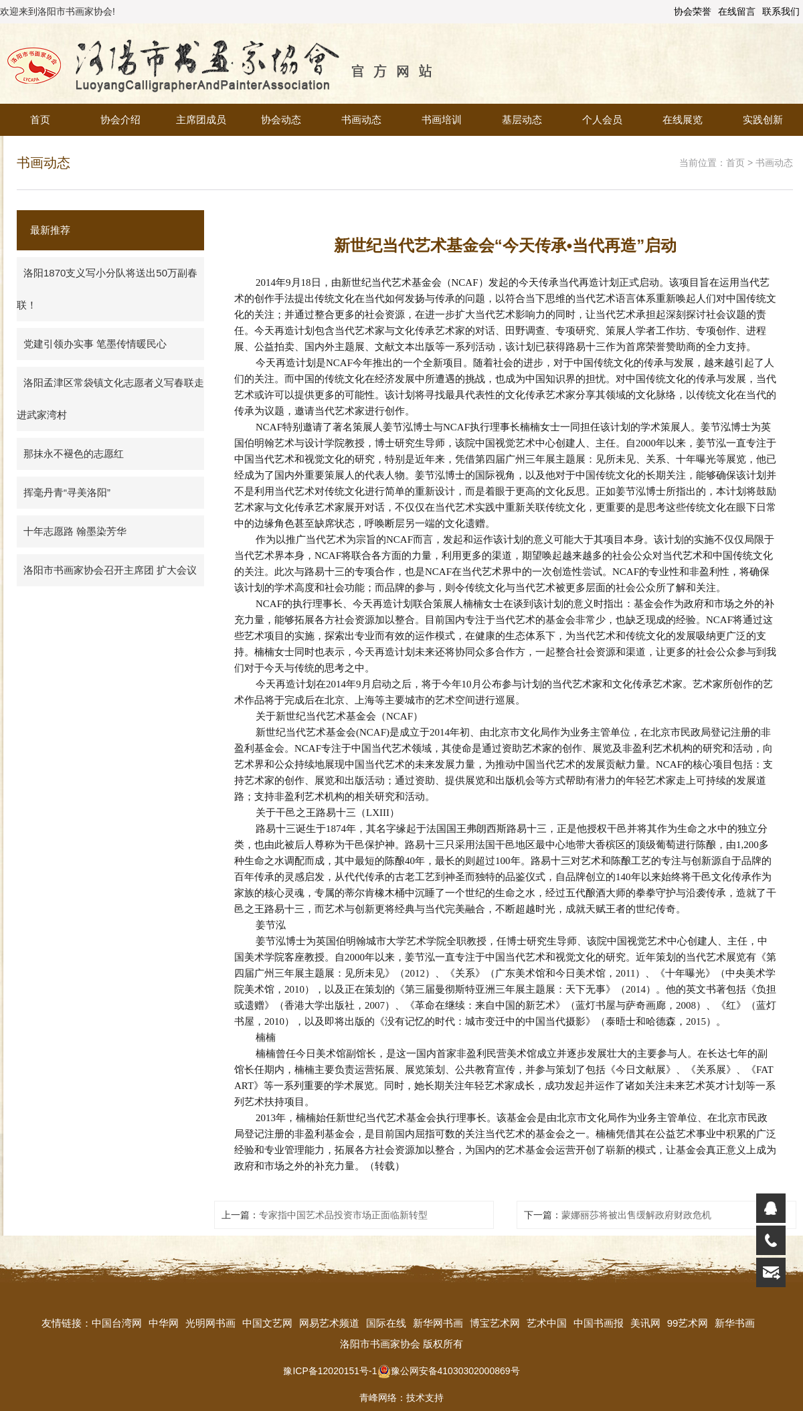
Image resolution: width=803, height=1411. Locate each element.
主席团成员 (201, 119)
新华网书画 (438, 1323)
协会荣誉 (692, 11)
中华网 (164, 1323)
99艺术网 (688, 1323)
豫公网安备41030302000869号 (448, 1370)
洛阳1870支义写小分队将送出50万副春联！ (107, 289)
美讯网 (645, 1323)
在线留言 (736, 11)
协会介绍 (120, 119)
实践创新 (763, 119)
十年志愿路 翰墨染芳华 (74, 531)
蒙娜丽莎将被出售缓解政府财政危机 (636, 1215)
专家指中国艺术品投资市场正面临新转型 (343, 1215)
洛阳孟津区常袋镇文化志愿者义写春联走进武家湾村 (110, 398)
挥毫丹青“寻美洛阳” (66, 492)
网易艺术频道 (329, 1323)
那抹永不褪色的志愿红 (73, 453)
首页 (40, 119)
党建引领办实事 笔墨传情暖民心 (95, 343)
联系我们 (781, 11)
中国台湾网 (117, 1323)
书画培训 (442, 119)
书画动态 (361, 119)
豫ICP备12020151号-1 (330, 1370)
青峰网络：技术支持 (401, 1397)
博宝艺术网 (495, 1323)
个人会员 (602, 119)
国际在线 (386, 1323)
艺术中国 (547, 1323)
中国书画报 (598, 1323)
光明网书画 (210, 1323)
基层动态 (522, 119)
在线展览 (682, 119)
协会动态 (281, 119)
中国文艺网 (267, 1323)
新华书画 (735, 1323)
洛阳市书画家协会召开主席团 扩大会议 (110, 570)
